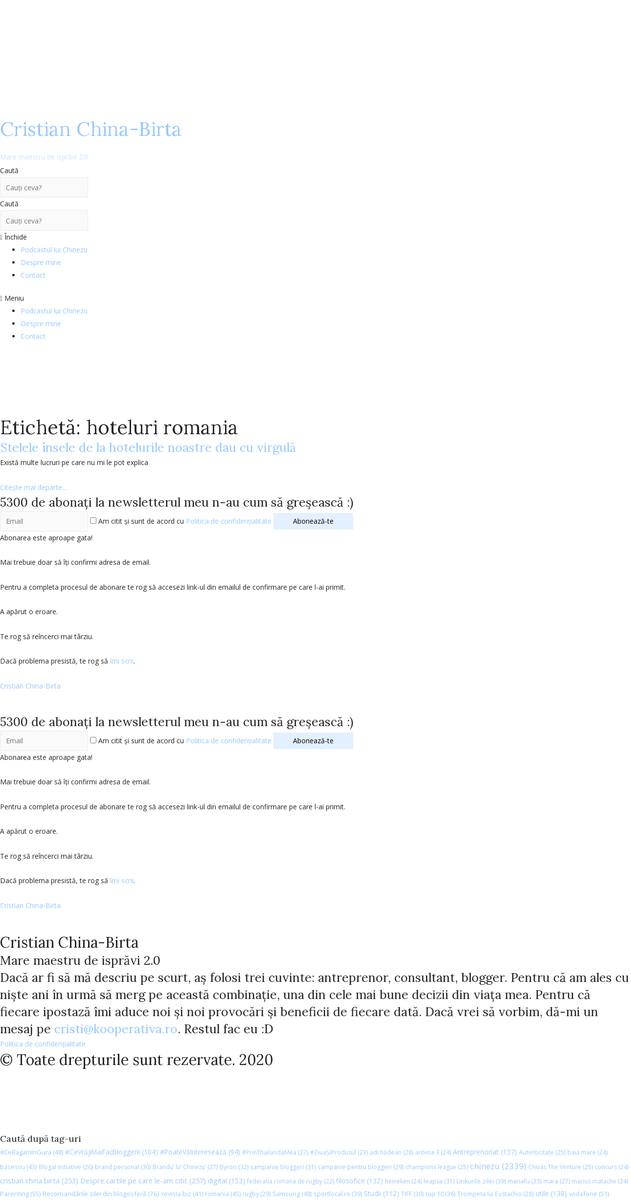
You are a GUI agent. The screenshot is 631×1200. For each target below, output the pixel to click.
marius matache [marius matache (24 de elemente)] (600, 1181)
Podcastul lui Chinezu (54, 249)
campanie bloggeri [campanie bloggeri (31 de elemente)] (283, 1167)
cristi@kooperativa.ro (116, 1029)
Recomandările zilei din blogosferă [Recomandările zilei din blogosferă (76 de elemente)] (101, 1193)
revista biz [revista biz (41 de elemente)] (182, 1193)
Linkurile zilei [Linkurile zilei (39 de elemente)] (481, 1181)
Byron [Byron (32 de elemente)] (234, 1167)
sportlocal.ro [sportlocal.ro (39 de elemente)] (338, 1194)
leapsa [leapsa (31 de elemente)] (439, 1181)
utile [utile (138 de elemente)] (551, 1193)
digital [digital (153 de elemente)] (226, 1180)
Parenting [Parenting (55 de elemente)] (20, 1193)
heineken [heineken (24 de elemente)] (403, 1181)
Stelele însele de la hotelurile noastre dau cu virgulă (148, 447)
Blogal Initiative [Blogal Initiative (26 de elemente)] (66, 1167)
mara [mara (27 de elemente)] (556, 1181)
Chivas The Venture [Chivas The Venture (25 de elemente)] (560, 1167)
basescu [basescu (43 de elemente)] (18, 1166)
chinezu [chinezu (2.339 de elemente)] (498, 1166)
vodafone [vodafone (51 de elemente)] (589, 1193)
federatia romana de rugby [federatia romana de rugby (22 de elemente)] (290, 1181)
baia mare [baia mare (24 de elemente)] (587, 1152)
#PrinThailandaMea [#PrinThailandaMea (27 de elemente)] (275, 1152)
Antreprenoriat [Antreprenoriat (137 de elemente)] (485, 1151)
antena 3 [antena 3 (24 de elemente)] (433, 1152)
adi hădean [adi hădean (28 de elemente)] (391, 1152)
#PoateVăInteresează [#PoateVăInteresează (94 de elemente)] (200, 1152)
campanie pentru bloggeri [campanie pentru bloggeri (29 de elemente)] (361, 1167)
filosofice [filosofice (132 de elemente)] (359, 1180)
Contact (33, 275)
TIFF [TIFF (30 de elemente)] (412, 1194)
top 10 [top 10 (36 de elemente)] (440, 1194)
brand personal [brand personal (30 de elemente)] (123, 1167)
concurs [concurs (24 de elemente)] (612, 1167)
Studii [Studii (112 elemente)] (381, 1193)
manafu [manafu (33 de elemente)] (524, 1181)
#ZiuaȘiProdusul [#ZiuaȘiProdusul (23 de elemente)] (339, 1152)
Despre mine (41, 262)
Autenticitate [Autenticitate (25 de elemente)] (542, 1152)
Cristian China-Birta (91, 138)
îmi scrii (122, 661)
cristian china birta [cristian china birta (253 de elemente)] (39, 1180)
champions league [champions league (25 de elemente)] (437, 1167)
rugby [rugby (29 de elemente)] (256, 1194)
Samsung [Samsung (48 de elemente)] (292, 1193)
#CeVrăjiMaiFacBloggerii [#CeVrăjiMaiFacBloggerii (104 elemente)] (111, 1151)
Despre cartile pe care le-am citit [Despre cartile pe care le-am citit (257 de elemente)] (143, 1180)
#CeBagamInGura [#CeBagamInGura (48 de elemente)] (31, 1152)
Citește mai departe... (33, 487)
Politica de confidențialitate (228, 521)
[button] (315, 298)
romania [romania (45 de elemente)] (223, 1193)
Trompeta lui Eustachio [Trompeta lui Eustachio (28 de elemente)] (495, 1194)
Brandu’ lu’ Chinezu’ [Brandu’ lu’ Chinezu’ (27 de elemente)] (185, 1167)
